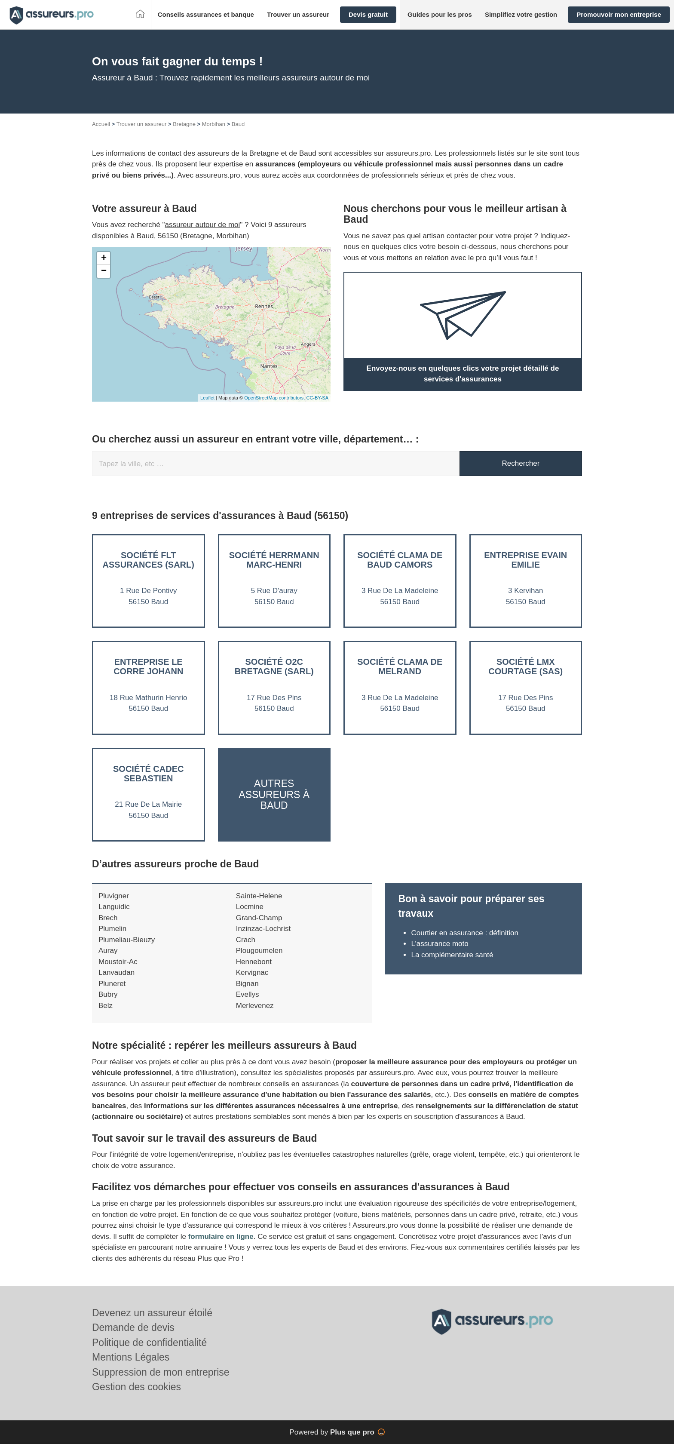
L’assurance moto (439, 944)
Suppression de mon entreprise (161, 1372)
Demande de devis (133, 1327)
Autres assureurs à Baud (274, 794)
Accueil (101, 124)
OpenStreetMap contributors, (275, 397)
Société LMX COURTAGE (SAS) (525, 666)
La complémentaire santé (452, 955)
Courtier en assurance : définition (464, 933)
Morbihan (213, 124)
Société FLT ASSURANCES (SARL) (148, 559)
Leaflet (207, 397)
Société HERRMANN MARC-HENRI (274, 559)
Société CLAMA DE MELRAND (399, 666)
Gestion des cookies (136, 1386)
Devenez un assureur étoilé (152, 1312)
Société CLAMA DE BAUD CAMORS (399, 559)
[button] (205, 15)
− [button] (104, 271)
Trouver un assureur (141, 124)
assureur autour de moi (202, 225)
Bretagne (184, 124)
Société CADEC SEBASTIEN (148, 773)
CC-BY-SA (317, 397)
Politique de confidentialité (149, 1342)
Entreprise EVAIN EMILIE (525, 559)
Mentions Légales (130, 1357)
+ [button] (104, 258)
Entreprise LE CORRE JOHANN (148, 666)
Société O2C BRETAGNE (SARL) (274, 666)
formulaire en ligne (221, 1236)
